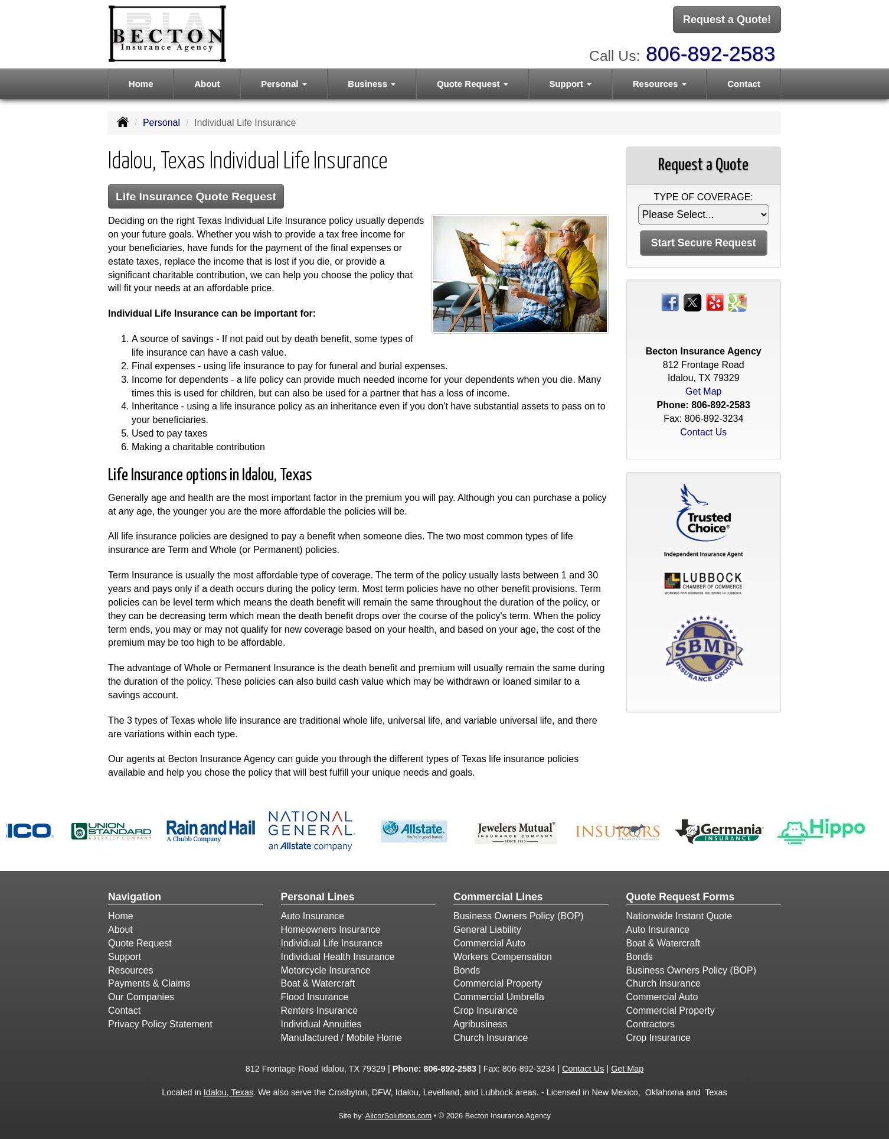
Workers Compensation (502, 957)
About (207, 84)
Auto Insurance (313, 916)
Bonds (466, 970)
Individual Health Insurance (338, 957)
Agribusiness (480, 1024)
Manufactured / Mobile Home (341, 1038)
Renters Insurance (319, 1010)
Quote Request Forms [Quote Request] (680, 897)
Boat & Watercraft (318, 983)
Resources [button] (660, 84)
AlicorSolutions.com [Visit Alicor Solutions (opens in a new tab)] (398, 1115)
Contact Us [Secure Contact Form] (703, 432)
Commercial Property (497, 983)
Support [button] (570, 84)
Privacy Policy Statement (160, 1024)
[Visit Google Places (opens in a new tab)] (737, 302)
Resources (130, 970)
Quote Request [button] (472, 84)
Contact (743, 84)
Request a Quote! (727, 19)
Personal (161, 123)
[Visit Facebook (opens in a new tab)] (670, 302)
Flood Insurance (315, 997)
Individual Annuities (321, 1024)
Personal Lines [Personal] (318, 897)
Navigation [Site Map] (134, 897)
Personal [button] (284, 84)
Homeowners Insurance (331, 930)
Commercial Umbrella (498, 997)
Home (141, 84)
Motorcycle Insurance (326, 970)
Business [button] (372, 84)
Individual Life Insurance (332, 943)
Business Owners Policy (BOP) (518, 916)
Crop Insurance (485, 1010)
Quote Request (140, 943)
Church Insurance (490, 1038)
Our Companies (141, 997)
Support (124, 957)
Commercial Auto (489, 943)
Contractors (650, 1024)
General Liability (487, 930)
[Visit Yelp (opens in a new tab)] (714, 302)
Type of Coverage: (703, 197)
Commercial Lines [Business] (498, 897)
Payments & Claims (149, 983)
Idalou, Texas (229, 1092)
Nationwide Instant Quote (679, 916)
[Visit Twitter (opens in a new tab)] (692, 302)
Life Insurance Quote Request (196, 196)
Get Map (703, 391)
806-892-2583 (710, 53)
